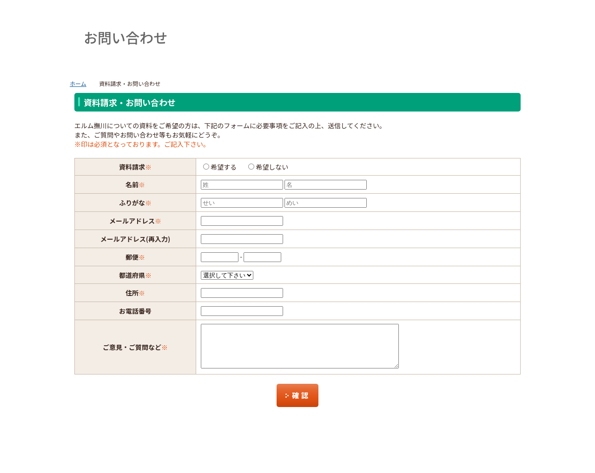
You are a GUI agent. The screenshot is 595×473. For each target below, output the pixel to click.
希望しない (272, 166)
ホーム (78, 83)
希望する (224, 166)
